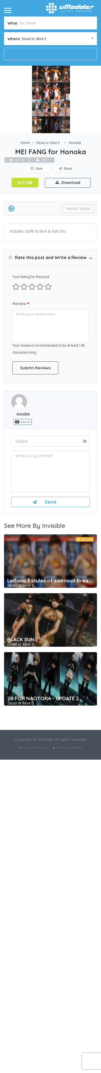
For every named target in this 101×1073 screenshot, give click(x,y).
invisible (23, 626)
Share (65, 168)
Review (20, 516)
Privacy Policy (69, 959)
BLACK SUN (20, 852)
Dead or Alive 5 (48, 142)
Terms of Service (32, 959)
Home (25, 142)
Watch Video (78, 208)
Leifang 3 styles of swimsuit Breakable (50, 793)
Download (67, 182)
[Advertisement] (50, 290)
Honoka (75, 142)
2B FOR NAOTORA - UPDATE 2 (43, 910)
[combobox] (50, 38)
